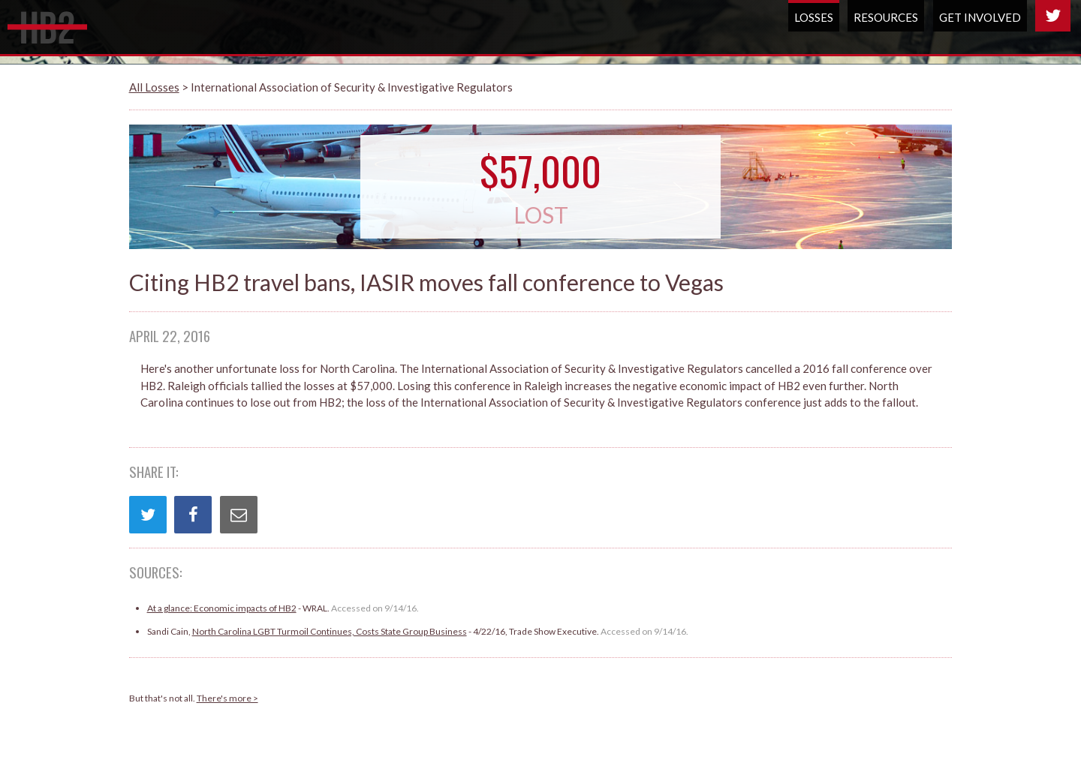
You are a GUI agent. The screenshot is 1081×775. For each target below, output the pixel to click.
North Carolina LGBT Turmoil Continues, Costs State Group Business (329, 631)
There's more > (227, 698)
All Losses (154, 87)
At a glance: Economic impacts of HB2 (222, 608)
